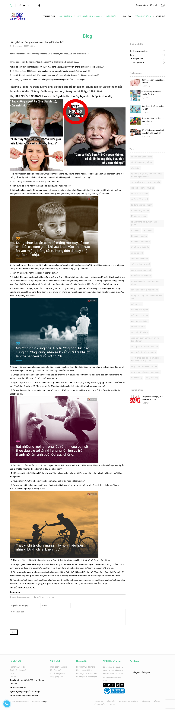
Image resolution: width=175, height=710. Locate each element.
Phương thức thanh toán (86, 673)
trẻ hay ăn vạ (136, 377)
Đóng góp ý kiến (56, 677)
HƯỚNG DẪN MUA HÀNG (89, 16)
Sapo (45, 702)
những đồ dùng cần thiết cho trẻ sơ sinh (146, 297)
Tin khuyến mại (136, 58)
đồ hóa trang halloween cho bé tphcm (145, 223)
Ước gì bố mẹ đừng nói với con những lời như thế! (153, 131)
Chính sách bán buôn (59, 667)
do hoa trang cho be (140, 210)
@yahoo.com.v (30, 695)
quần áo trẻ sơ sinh (139, 321)
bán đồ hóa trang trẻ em (141, 162)
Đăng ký (153, 5)
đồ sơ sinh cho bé (139, 236)
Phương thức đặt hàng (85, 667)
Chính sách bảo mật (18, 670)
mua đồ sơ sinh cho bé (141, 275)
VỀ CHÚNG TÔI (143, 16)
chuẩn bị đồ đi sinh (139, 193)
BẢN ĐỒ (157, 701)
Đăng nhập (141, 5)
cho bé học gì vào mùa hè (142, 188)
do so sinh (135, 230)
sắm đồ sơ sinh (138, 326)
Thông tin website (17, 667)
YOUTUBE (112, 704)
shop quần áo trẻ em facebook (144, 346)
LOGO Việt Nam (137, 62)
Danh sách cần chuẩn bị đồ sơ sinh (153, 81)
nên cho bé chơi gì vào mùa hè (144, 290)
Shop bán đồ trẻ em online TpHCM (153, 107)
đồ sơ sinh (148, 230)
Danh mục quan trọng (139, 51)
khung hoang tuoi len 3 (141, 270)
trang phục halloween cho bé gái (145, 372)
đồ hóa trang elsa (139, 216)
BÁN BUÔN (113, 16)
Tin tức (13, 673)
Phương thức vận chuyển (86, 677)
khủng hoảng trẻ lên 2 (140, 264)
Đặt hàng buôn (56, 670)
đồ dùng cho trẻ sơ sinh (141, 205)
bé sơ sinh (135, 168)
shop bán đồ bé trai (139, 332)
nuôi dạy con (136, 304)
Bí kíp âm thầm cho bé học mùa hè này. (153, 119)
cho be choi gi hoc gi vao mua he (146, 182)
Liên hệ (13, 677)
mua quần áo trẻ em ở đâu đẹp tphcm (145, 282)
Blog (132, 55)
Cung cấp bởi (35, 702)
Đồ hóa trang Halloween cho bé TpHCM (152, 92)
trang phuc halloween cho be (144, 366)
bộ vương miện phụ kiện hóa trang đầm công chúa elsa (146, 175)
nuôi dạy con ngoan (44, 597)
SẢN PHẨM (65, 16)
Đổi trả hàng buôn (57, 673)
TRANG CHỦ (98, 701)
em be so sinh (137, 253)
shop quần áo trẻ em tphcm (143, 352)
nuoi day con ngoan (20, 597)
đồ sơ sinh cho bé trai (140, 241)
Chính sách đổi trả (84, 670)
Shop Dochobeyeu (141, 672)
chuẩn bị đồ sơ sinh (139, 199)
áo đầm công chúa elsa (141, 157)
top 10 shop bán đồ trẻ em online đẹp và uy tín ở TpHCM (146, 359)
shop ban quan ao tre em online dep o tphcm (145, 339)
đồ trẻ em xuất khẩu (140, 247)
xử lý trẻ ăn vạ (152, 377)
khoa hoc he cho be (139, 258)
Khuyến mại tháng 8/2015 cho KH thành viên (153, 398)
